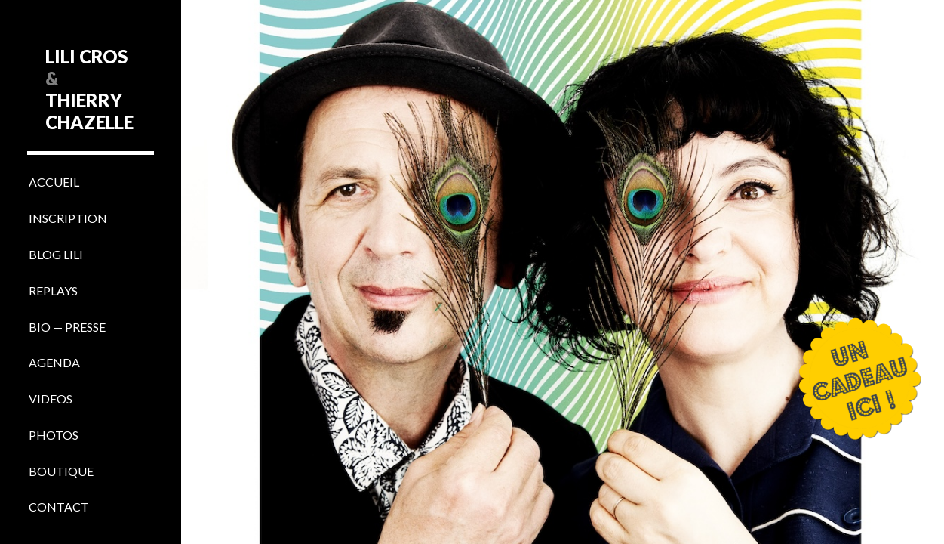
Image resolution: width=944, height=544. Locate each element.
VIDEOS (50, 398)
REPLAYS (53, 290)
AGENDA (54, 362)
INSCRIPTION (68, 218)
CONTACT (59, 506)
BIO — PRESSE (67, 327)
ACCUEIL (54, 182)
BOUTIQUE (61, 471)
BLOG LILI (56, 254)
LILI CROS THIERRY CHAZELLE (89, 89)
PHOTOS (53, 435)
